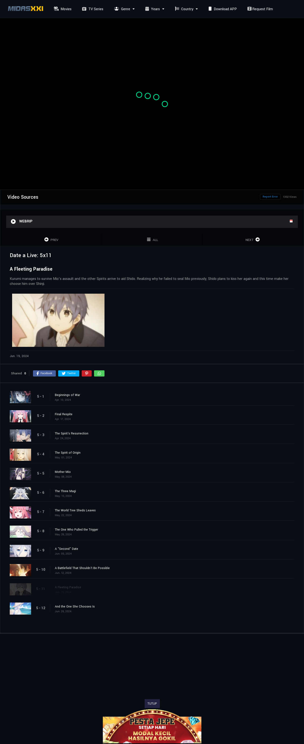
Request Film (259, 9)
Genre (121, 9)
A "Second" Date (66, 549)
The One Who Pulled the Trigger (76, 529)
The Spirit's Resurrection (71, 433)
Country (183, 9)
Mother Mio (63, 472)
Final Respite (63, 414)
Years (152, 9)
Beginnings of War (67, 395)
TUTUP (152, 704)
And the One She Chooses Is (75, 606)
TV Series (92, 9)
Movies (62, 9)
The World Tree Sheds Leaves (75, 510)
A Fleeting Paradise (68, 587)
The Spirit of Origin (68, 453)
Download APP (222, 9)
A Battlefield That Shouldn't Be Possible (82, 568)
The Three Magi (65, 491)
